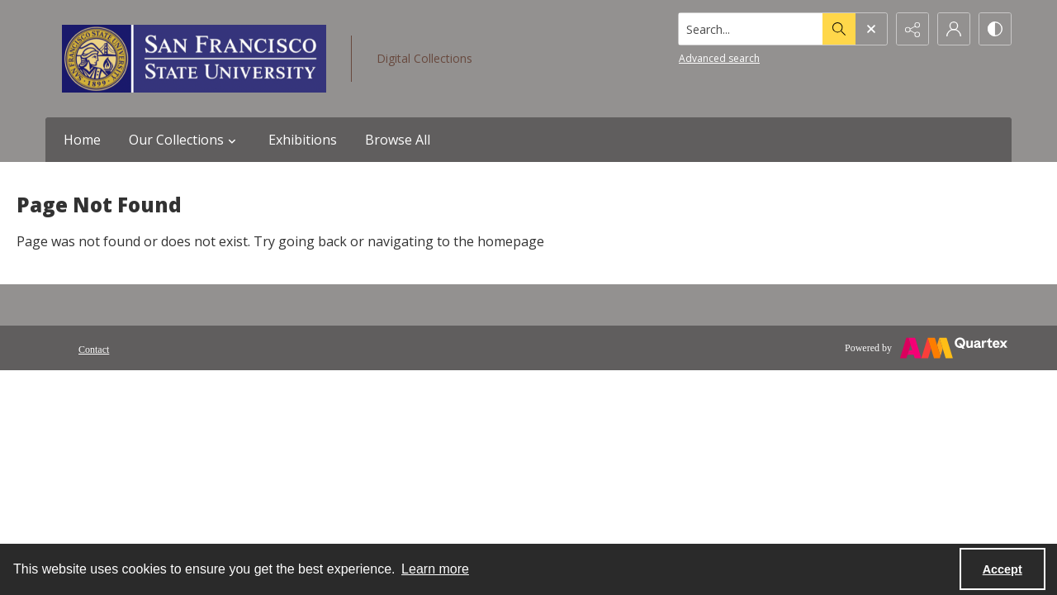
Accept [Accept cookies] (1002, 569)
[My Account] (953, 29)
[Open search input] (871, 29)
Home (82, 140)
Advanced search (719, 58)
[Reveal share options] (912, 29)
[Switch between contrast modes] (995, 29)
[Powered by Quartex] (926, 348)
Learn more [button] (435, 569)
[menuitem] (93, 348)
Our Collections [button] (184, 140)
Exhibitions (302, 140)
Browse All (397, 140)
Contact (93, 349)
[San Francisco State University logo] (194, 59)
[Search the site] (751, 29)
